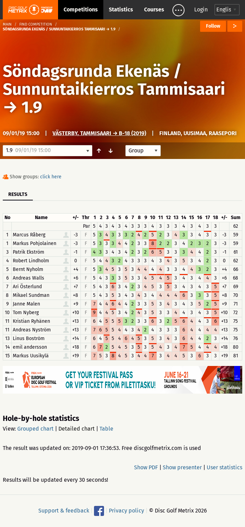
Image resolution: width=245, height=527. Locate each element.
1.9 (31, 107)
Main (7, 24)
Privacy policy (126, 510)
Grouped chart (35, 428)
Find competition (35, 24)
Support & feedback (63, 510)
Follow (213, 26)
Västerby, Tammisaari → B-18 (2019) (99, 133)
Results (17, 194)
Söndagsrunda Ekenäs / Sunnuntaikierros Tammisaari (114, 80)
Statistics (121, 9)
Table (106, 428)
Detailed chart (76, 428)
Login (201, 9)
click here (51, 177)
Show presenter (182, 467)
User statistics (224, 467)
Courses (154, 9)
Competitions (81, 9)
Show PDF (146, 467)
